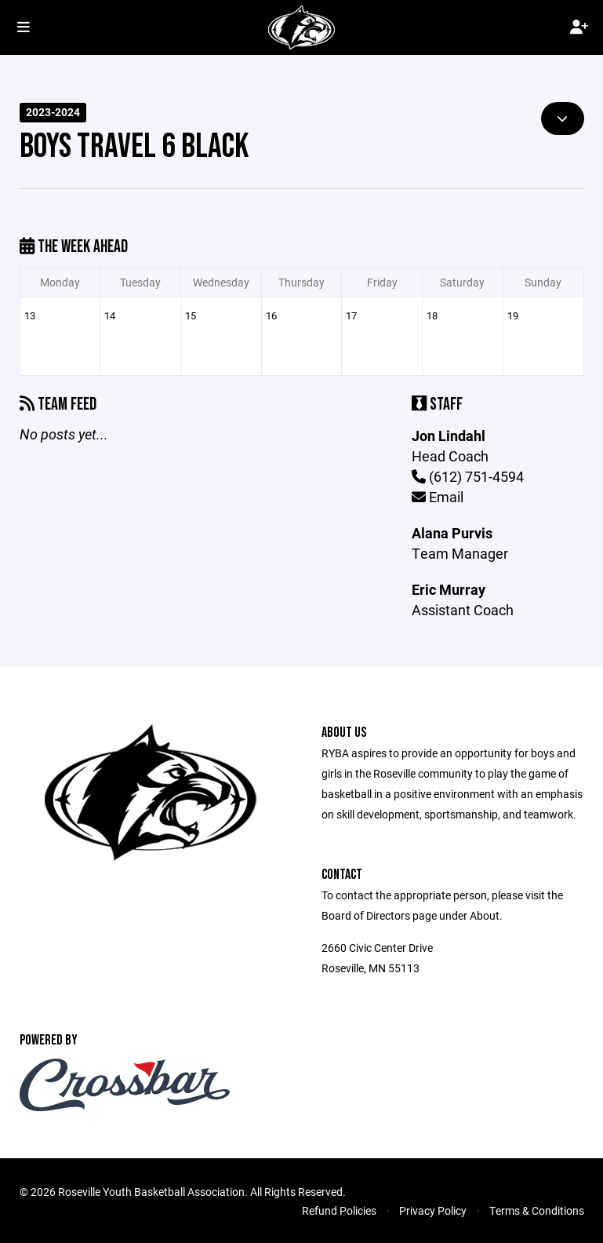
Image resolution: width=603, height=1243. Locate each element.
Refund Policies (339, 1210)
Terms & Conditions (536, 1210)
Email (437, 496)
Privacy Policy (433, 1210)
